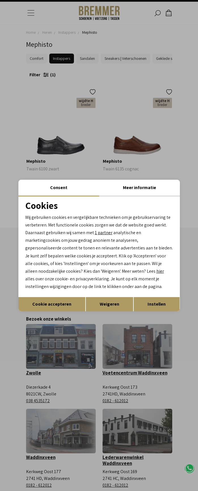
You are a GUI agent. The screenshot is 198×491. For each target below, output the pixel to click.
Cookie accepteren (51, 304)
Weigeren (109, 304)
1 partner (103, 233)
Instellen (157, 304)
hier (161, 271)
